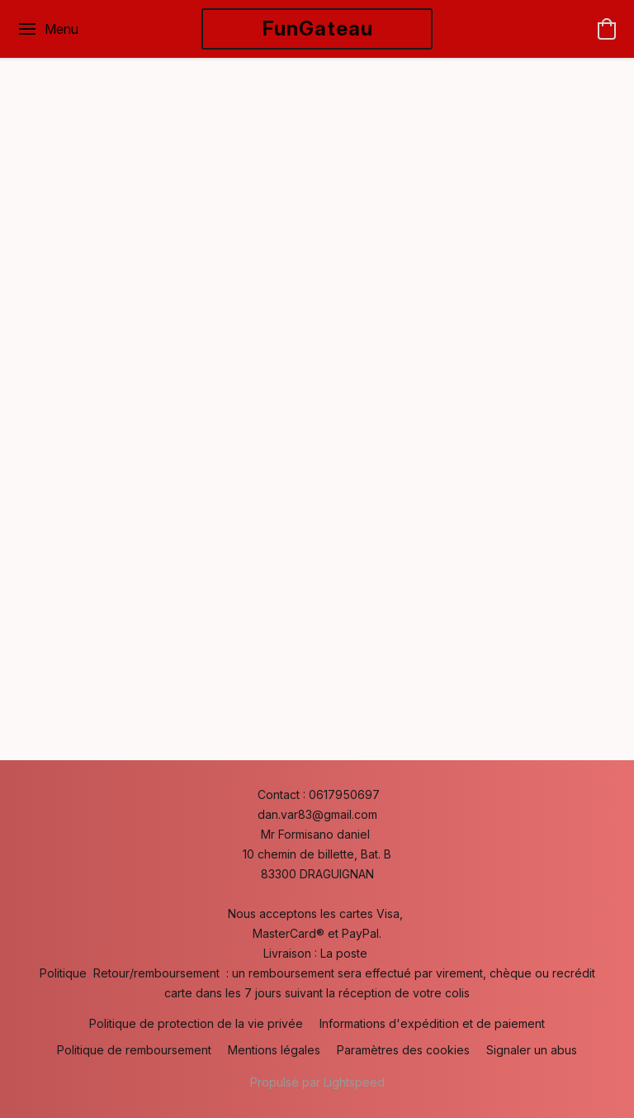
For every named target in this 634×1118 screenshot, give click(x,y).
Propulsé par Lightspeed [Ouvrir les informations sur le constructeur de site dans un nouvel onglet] (317, 1082)
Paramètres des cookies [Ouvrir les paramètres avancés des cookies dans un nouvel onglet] (403, 1050)
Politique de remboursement (134, 1050)
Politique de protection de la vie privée (196, 1023)
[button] (317, 29)
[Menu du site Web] (47, 29)
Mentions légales (274, 1050)
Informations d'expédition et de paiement (432, 1023)
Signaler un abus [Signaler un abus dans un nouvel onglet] (531, 1050)
